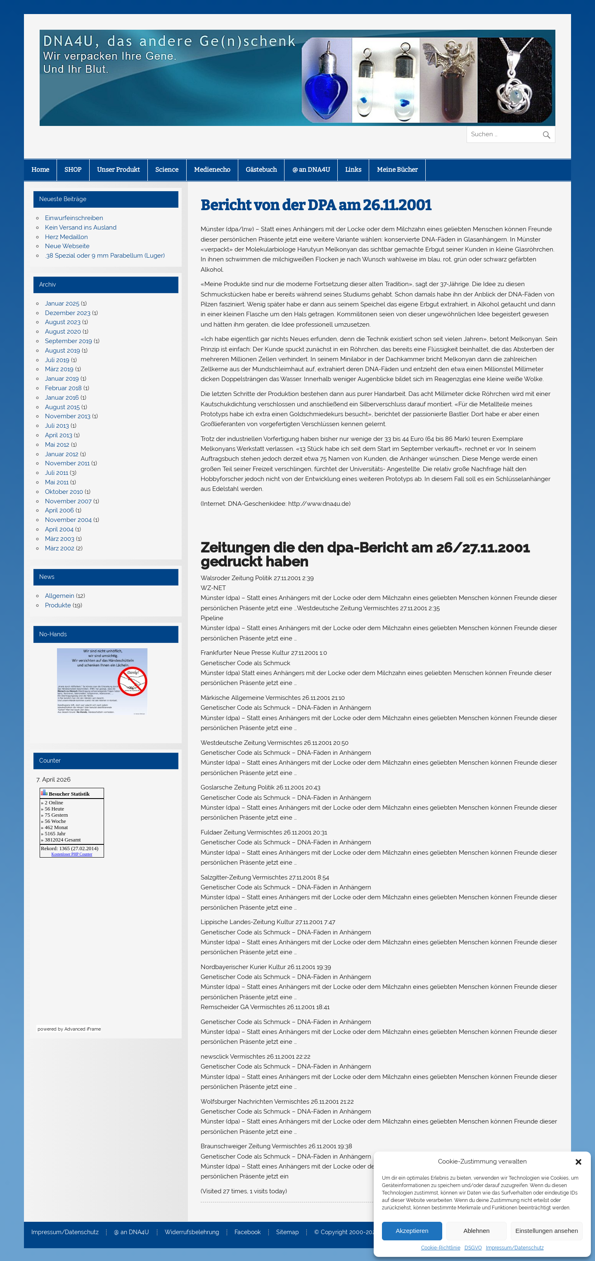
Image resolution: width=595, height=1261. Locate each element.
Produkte (58, 605)
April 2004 (59, 529)
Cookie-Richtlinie (440, 1248)
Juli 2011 (56, 472)
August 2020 (63, 331)
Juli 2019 (57, 360)
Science (166, 169)
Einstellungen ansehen (546, 1230)
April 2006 (59, 510)
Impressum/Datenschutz (515, 1248)
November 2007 (68, 501)
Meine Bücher (397, 169)
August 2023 (63, 322)
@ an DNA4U (311, 169)
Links (353, 169)
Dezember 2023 (67, 313)
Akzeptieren (412, 1230)
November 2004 (68, 520)
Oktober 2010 (64, 491)
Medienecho (212, 169)
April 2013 (58, 435)
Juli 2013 (57, 425)
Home (40, 169)
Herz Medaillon (66, 237)
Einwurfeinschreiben (74, 218)
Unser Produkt (118, 169)
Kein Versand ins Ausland (80, 227)
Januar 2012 (61, 454)
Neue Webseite (67, 246)
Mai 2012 (57, 444)
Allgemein (59, 596)
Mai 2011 (57, 482)
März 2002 (59, 548)
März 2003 (59, 539)
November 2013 (67, 416)
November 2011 (67, 463)
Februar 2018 (63, 388)
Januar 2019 (62, 378)
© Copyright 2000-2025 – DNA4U (359, 1232)
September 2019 (68, 341)
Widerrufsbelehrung (192, 1232)
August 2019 (62, 350)
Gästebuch (261, 169)
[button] (578, 1162)
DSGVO (473, 1248)
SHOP (72, 169)
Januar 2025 (62, 303)
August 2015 (62, 407)
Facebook (248, 1232)
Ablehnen (476, 1230)
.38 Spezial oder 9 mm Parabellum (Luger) (105, 255)
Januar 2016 (62, 397)
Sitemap (287, 1232)
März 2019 (59, 369)
